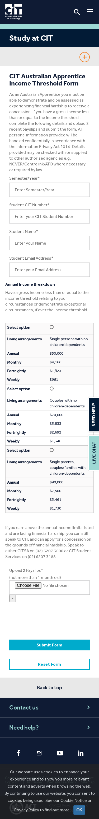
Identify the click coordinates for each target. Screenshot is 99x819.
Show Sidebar (84, 57)
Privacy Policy (26, 809)
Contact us (50, 707)
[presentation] (49, 623)
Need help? (50, 727)
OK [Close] (79, 809)
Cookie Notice (73, 800)
